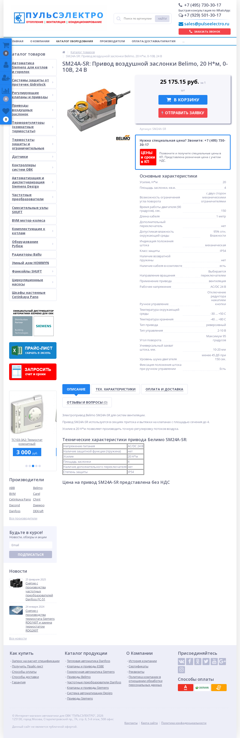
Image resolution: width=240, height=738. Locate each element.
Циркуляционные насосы (32, 282)
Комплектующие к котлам (32, 231)
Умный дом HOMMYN (30, 263)
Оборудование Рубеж (32, 243)
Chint (37, 499)
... (183, 41)
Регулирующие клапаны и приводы (32, 95)
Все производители (23, 518)
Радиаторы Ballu (26, 254)
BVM (12, 494)
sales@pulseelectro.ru (206, 23)
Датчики (32, 156)
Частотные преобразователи (32, 197)
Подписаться (31, 554)
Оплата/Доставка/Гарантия (154, 41)
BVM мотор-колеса (28, 220)
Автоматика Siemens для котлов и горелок (32, 67)
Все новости (18, 638)
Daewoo (39, 505)
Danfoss (14, 511)
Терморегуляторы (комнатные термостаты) (32, 126)
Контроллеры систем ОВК (32, 167)
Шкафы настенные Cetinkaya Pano (28, 294)
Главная (17, 41)
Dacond (14, 505)
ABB (12, 488)
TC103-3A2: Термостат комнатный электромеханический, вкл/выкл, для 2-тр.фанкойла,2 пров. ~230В (33, 442)
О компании (39, 41)
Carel (36, 494)
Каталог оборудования (74, 41)
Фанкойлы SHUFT (32, 271)
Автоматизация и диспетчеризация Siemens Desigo (32, 182)
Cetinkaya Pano (20, 499)
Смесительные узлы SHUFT (30, 209)
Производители (112, 41)
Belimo (38, 488)
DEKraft (38, 511)
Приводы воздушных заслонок (32, 109)
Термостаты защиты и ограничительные (32, 143)
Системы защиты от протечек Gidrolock (32, 82)
